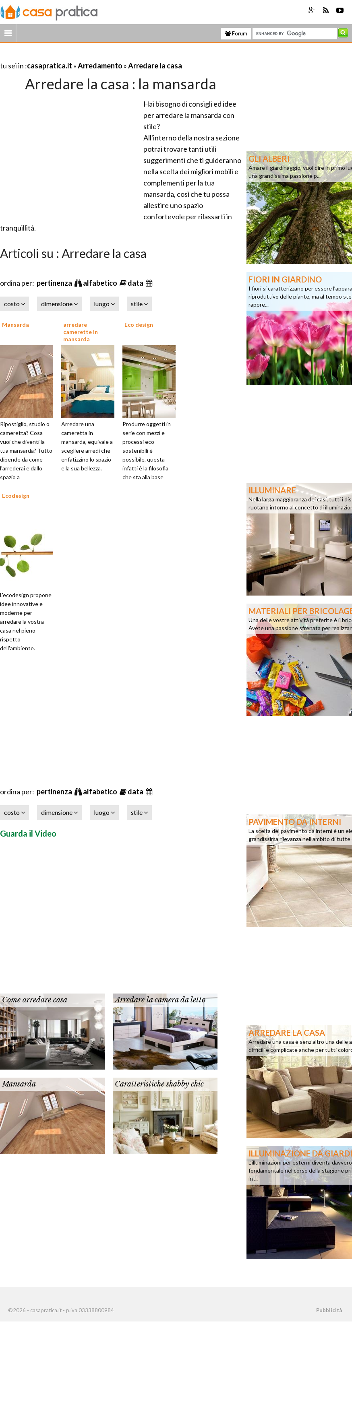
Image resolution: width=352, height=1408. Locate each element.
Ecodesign (15, 495)
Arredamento (100, 65)
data (136, 282)
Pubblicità (329, 1310)
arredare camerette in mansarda (80, 331)
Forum (236, 33)
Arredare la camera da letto (160, 1000)
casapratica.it (49, 65)
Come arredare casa (34, 1000)
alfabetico (100, 282)
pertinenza (55, 282)
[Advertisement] (94, 56)
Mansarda (15, 324)
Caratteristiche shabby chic (159, 1084)
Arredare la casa (155, 65)
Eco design (138, 324)
